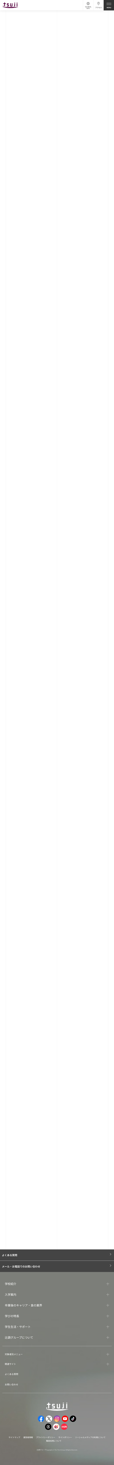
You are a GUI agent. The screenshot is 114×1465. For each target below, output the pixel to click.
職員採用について (53, 1440)
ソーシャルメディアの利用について (90, 1437)
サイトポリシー (65, 1437)
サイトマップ (14, 1437)
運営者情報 (28, 1437)
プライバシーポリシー (45, 1437)
